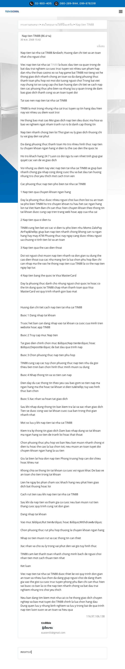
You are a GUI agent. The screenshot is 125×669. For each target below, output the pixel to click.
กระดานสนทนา (30, 24)
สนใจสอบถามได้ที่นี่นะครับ (57, 24)
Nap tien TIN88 (84, 24)
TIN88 (54, 64)
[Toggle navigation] (120, 11)
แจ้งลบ (101, 46)
